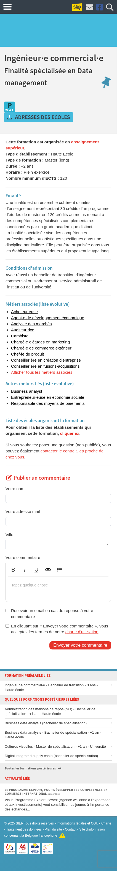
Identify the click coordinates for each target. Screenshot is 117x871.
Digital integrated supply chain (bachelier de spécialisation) (51, 756)
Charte (106, 823)
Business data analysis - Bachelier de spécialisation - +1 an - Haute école (53, 734)
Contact (70, 829)
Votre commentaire (23, 557)
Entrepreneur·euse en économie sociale (47, 397)
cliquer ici (69, 433)
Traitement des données (24, 829)
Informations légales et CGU (78, 823)
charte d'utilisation (82, 631)
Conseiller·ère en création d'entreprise (46, 360)
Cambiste (19, 336)
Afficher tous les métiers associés (41, 372)
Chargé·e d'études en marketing (40, 342)
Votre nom (15, 488)
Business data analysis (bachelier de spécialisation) (46, 723)
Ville (9, 534)
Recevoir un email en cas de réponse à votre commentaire (49, 613)
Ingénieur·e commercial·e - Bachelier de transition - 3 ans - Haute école (51, 687)
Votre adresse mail (23, 511)
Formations (33, 7)
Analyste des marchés (31, 323)
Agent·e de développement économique (47, 317)
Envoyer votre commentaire (80, 645)
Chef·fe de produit (27, 354)
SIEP (19, 823)
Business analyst (26, 391)
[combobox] (58, 544)
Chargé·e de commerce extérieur (41, 348)
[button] (13, 569)
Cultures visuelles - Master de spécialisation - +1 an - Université (55, 746)
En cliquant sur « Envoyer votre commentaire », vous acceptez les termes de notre (57, 629)
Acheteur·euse (24, 311)
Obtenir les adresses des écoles (38, 117)
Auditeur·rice (22, 329)
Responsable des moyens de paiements (48, 403)
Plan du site (53, 829)
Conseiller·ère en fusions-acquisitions (45, 366)
